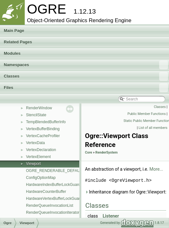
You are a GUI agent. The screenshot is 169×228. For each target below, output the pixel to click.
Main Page (14, 30)
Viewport (33, 164)
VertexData (35, 143)
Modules (12, 53)
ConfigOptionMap (40, 177)
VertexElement (38, 157)
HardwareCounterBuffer (46, 191)
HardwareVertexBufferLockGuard (54, 198)
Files (86, 87)
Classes (86, 76)
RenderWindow (39, 108)
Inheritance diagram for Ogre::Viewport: (125, 191)
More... (156, 169)
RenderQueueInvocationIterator (52, 212)
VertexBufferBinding (43, 129)
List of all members (153, 128)
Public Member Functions (146, 114)
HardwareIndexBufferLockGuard (53, 184)
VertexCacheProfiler (43, 136)
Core (88, 152)
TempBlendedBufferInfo (46, 122)
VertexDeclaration (41, 150)
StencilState (36, 115)
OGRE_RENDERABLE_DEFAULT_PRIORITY (65, 170)
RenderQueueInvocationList (49, 205)
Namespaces (86, 64)
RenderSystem (106, 152)
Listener (111, 215)
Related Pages (18, 42)
